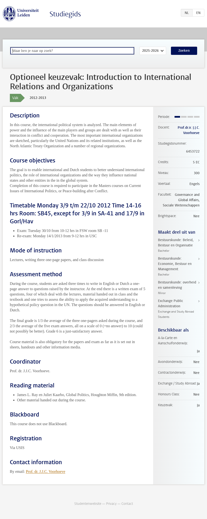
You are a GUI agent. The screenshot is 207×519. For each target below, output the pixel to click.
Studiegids (65, 14)
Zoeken (184, 50)
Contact (127, 503)
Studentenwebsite (87, 503)
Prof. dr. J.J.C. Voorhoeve (45, 471)
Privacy (111, 503)
